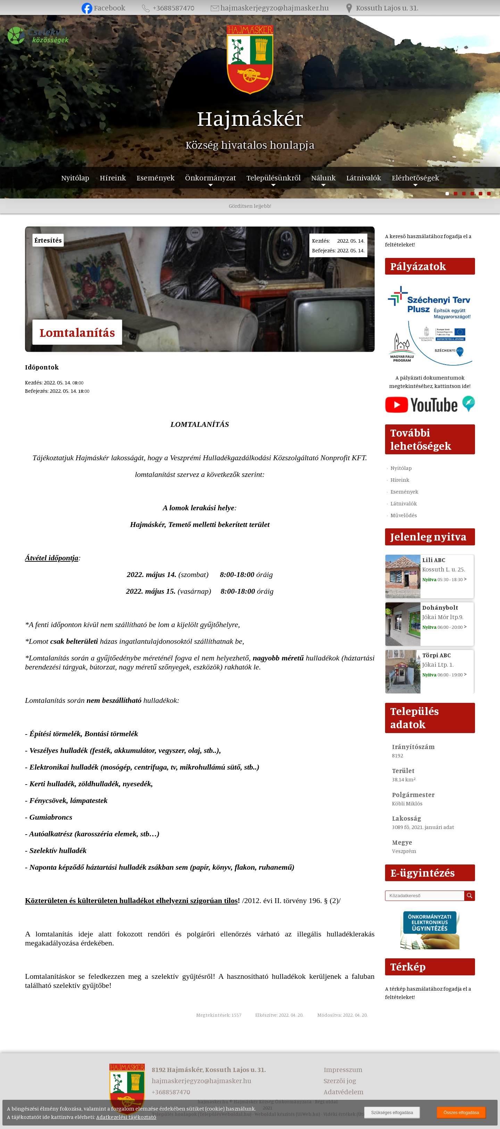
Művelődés (404, 515)
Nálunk (323, 177)
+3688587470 (167, 7)
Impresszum (343, 1069)
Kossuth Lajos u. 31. (381, 7)
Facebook (104, 7)
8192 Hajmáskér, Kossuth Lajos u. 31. (209, 1069)
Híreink (113, 177)
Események (155, 177)
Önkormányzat (210, 177)
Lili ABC (433, 559)
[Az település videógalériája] (430, 410)
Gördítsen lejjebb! (250, 205)
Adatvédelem (344, 1091)
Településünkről (274, 177)
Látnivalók (363, 177)
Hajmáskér (250, 117)
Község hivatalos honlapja (250, 145)
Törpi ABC (436, 655)
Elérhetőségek (415, 177)
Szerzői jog (340, 1080)
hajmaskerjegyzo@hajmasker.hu (269, 7)
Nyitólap (75, 177)
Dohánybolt (440, 607)
